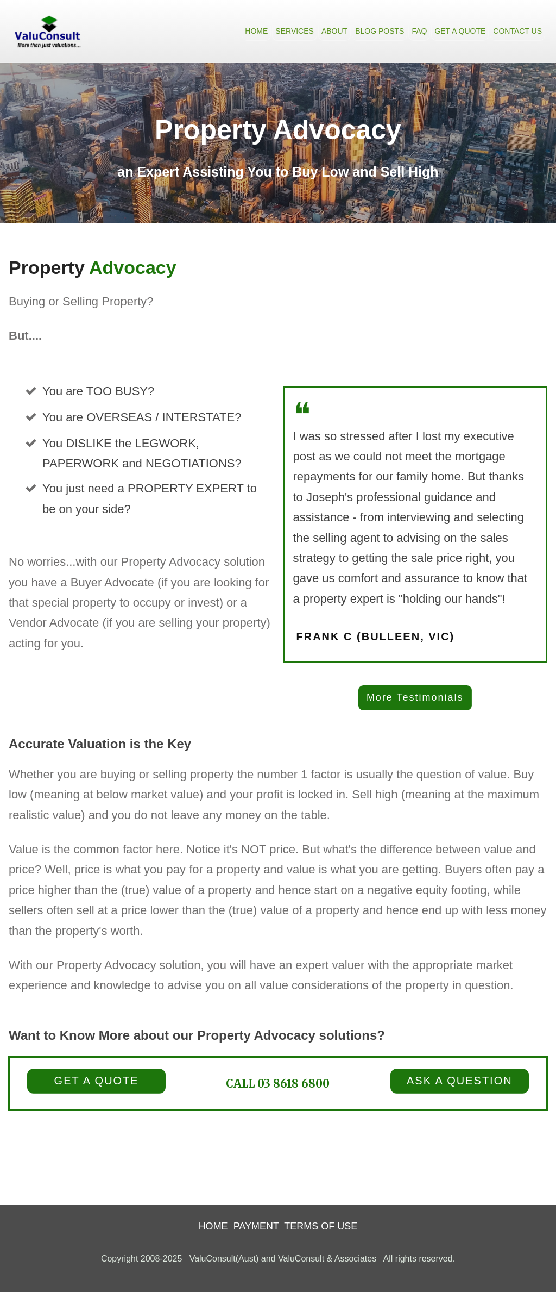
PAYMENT (256, 1226)
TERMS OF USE (320, 1226)
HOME (213, 1226)
